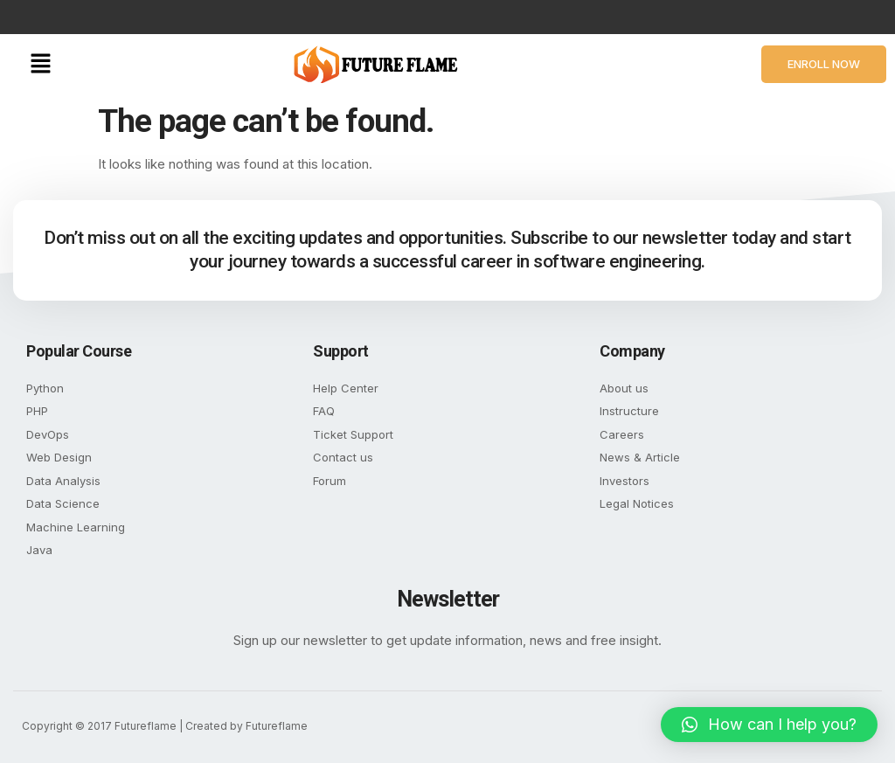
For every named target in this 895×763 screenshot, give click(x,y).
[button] (40, 64)
